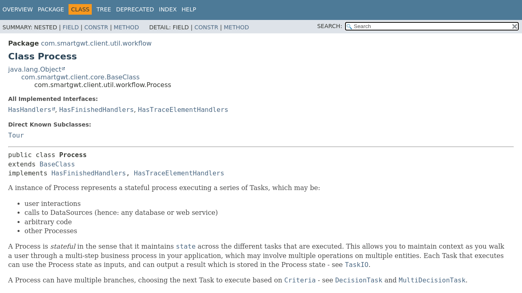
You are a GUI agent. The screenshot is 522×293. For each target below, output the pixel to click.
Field (71, 27)
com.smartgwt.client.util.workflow (96, 43)
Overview (17, 9)
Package (51, 9)
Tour (16, 135)
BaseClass (57, 164)
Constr (96, 27)
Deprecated (135, 9)
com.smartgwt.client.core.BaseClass (80, 77)
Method (126, 27)
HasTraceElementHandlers (183, 110)
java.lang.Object (34, 69)
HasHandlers (29, 110)
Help (188, 9)
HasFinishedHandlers (96, 110)
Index (168, 9)
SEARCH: (329, 26)
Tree (103, 9)
